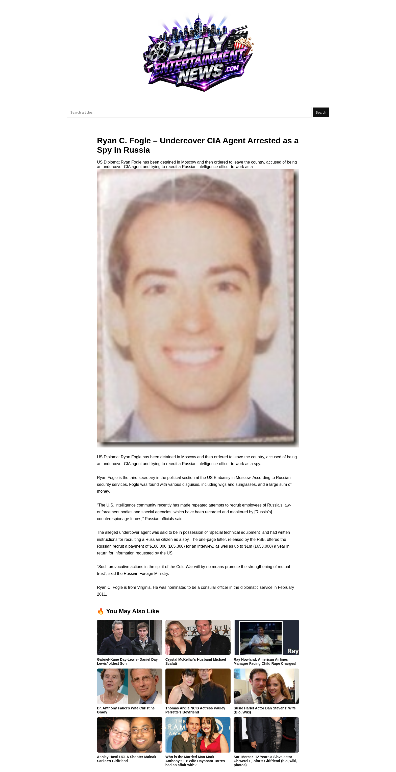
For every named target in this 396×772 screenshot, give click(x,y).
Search (321, 112)
